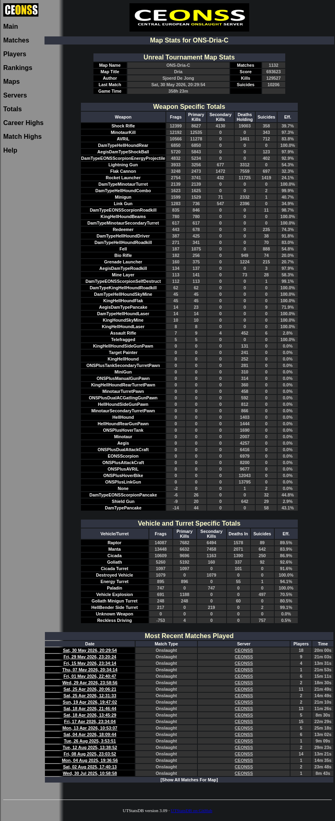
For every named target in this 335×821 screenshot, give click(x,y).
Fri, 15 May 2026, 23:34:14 (90, 663)
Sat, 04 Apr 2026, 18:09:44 (90, 734)
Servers (15, 95)
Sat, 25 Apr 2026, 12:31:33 (90, 695)
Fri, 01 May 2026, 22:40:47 (90, 676)
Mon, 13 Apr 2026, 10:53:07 (89, 728)
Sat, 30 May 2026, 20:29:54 (90, 650)
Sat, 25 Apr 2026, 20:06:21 (90, 689)
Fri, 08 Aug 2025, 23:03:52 (90, 753)
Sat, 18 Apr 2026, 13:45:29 (90, 715)
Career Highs (23, 122)
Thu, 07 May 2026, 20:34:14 (89, 669)
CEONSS (244, 650)
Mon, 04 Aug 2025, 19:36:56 (90, 760)
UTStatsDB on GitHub (191, 810)
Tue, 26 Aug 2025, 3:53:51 (90, 740)
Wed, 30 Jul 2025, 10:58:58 (90, 773)
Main (10, 26)
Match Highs (22, 136)
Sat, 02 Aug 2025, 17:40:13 (90, 766)
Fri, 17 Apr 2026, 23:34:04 (90, 721)
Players (14, 54)
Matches (16, 40)
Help (10, 150)
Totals (12, 109)
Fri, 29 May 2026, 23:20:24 (90, 656)
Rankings (17, 67)
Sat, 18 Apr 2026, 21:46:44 (90, 708)
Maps (11, 81)
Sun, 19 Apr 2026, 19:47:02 (90, 702)
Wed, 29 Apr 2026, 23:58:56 (89, 682)
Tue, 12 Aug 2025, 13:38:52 (90, 747)
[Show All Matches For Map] (189, 779)
